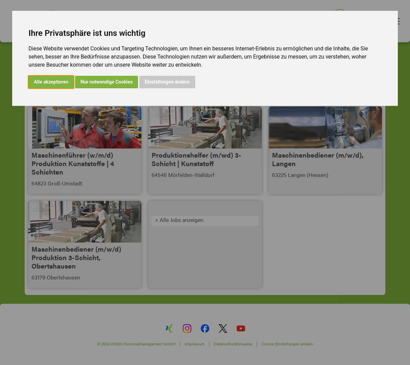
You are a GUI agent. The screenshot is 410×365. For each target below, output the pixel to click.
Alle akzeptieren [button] (51, 82)
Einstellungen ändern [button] (167, 82)
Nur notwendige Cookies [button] (107, 82)
